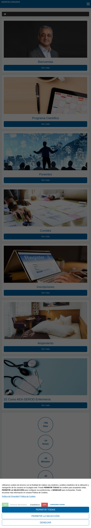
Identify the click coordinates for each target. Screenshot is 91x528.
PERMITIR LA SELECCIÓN (45, 516)
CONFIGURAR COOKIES (57, 504)
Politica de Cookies (27, 496)
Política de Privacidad (10, 496)
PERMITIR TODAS (45, 509)
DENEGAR (45, 522)
